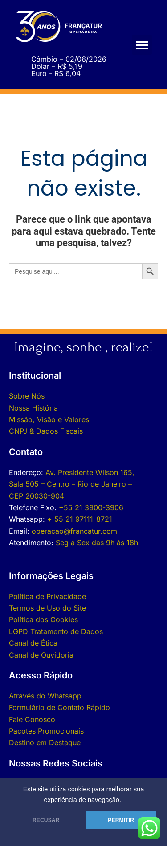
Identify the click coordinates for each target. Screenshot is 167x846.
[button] (142, 45)
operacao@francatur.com (74, 531)
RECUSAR (46, 820)
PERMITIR (121, 820)
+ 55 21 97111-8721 (79, 519)
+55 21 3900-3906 (91, 507)
